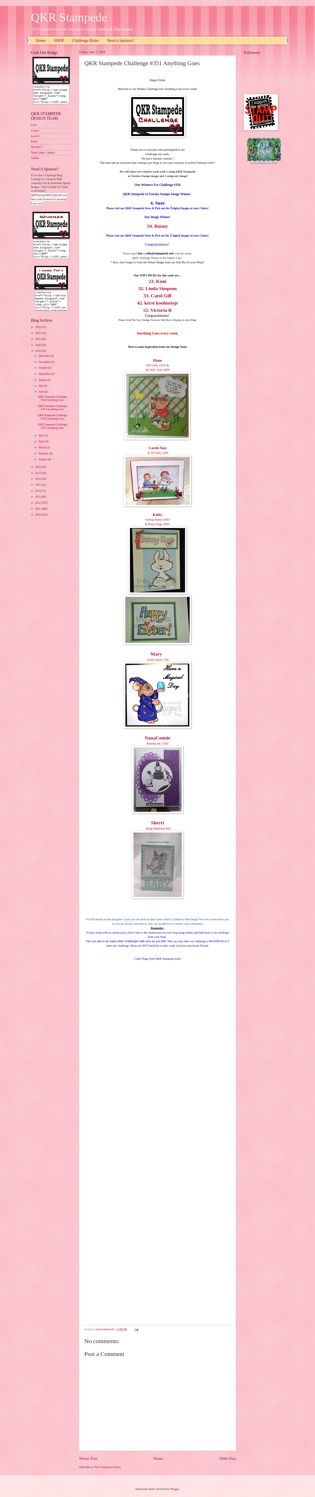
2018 (38, 474)
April (42, 448)
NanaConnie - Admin (43, 156)
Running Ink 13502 (158, 743)
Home (41, 40)
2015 (38, 492)
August (43, 387)
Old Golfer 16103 (156, 365)
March (42, 454)
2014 (38, 498)
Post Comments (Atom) (107, 1467)
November (45, 369)
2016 (38, 486)
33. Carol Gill (158, 295)
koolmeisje (167, 303)
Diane (157, 360)
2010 (38, 521)
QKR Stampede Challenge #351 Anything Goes (52, 433)
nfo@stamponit (157, 253)
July (41, 392)
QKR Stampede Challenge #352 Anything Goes (52, 424)
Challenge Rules (85, 40)
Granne (35, 134)
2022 (38, 340)
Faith (34, 128)
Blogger (174, 1489)
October (43, 375)
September (45, 381)
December (45, 363)
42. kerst (146, 303)
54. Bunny (157, 226)
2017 (38, 480)
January (43, 466)
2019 (38, 358)
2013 (38, 504)
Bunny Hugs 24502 (159, 524)
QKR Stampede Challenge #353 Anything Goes (52, 415)
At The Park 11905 (158, 452)
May (41, 442)
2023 (38, 334)
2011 (38, 516)
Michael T (36, 150)
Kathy (157, 515)
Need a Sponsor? (120, 40)
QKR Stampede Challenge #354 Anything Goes (52, 406)
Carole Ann (157, 448)
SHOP (59, 40)
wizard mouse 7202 (157, 659)
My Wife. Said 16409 (157, 369)
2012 (38, 510)
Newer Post (88, 1458)
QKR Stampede (69, 17)
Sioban (35, 161)
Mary (156, 654)
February (44, 460)
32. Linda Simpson (157, 288)
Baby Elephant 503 (157, 828)
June (41, 399)
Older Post (227, 1458)
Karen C (35, 139)
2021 (38, 346)
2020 (38, 352)
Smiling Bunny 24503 (157, 519)
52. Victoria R (157, 310)
